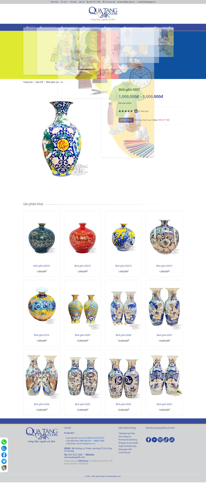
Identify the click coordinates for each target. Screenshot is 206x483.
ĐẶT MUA (126, 120)
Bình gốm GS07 (164, 335)
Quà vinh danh (44, 28)
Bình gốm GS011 (164, 266)
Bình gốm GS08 (123, 335)
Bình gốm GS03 (164, 404)
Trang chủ (28, 83)
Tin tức (63, 2)
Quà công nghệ (83, 28)
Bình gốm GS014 (42, 266)
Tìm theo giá (109, 2)
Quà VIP (29, 28)
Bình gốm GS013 (82, 266)
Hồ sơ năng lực (125, 437)
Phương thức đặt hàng (128, 440)
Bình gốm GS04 (123, 404)
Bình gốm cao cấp (54, 83)
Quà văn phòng (64, 28)
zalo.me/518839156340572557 (91, 439)
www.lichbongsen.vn (146, 2)
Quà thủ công (120, 28)
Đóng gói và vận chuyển (128, 444)
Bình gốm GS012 (123, 266)
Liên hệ (82, 2)
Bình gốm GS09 (82, 335)
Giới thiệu (54, 2)
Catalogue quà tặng (127, 434)
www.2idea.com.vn (127, 2)
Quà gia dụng (102, 28)
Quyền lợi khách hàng (127, 447)
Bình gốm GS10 (41, 335)
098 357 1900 (93, 2)
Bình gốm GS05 (82, 404)
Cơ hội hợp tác (125, 453)
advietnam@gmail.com (85, 444)
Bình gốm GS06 (41, 404)
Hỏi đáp (73, 2)
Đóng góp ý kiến (125, 450)
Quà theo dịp (137, 28)
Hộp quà (152, 28)
